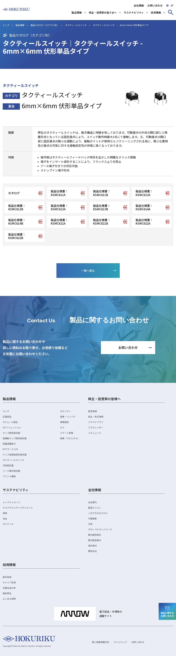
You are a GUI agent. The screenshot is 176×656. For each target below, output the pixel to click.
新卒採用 (7, 576)
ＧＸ (62, 427)
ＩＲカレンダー (95, 427)
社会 (5, 518)
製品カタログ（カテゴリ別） (45, 25)
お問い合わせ (155, 5)
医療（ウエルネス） (70, 438)
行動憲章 (92, 518)
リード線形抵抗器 (11, 470)
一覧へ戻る (88, 270)
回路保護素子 (9, 443)
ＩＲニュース (94, 432)
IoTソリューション (12, 427)
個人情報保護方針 (100, 642)
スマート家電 (66, 432)
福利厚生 (7, 593)
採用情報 (156, 12)
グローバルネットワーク (100, 529)
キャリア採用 (9, 582)
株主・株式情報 (95, 416)
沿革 (90, 523)
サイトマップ (120, 642)
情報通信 (64, 421)
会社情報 (139, 5)
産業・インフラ (67, 416)
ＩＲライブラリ (95, 421)
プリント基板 (9, 476)
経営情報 (92, 411)
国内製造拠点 (94, 540)
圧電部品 (7, 416)
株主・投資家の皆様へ (104, 398)
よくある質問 (9, 598)
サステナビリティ (134, 12)
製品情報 (77, 12)
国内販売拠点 (94, 534)
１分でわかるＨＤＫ (98, 513)
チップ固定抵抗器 (11, 432)
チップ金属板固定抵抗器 (15, 454)
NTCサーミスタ (10, 449)
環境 (5, 513)
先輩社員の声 (9, 587)
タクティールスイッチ (76, 25)
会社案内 (92, 502)
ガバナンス (8, 523)
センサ (6, 411)
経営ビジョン (94, 507)
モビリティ (65, 411)
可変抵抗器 (8, 465)
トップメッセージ (11, 502)
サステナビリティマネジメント (18, 507)
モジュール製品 (10, 421)
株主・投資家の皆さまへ (103, 12)
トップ (6, 25)
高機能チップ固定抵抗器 (15, 438)
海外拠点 (92, 545)
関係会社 (92, 550)
